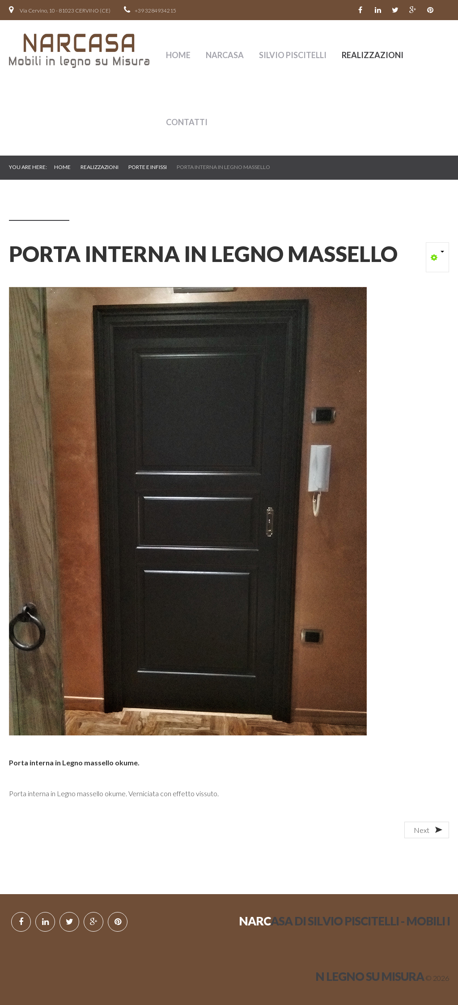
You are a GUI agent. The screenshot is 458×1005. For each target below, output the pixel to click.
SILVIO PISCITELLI (293, 55)
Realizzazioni (372, 55)
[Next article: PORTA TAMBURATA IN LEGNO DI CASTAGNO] (426, 830)
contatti (187, 122)
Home (178, 55)
